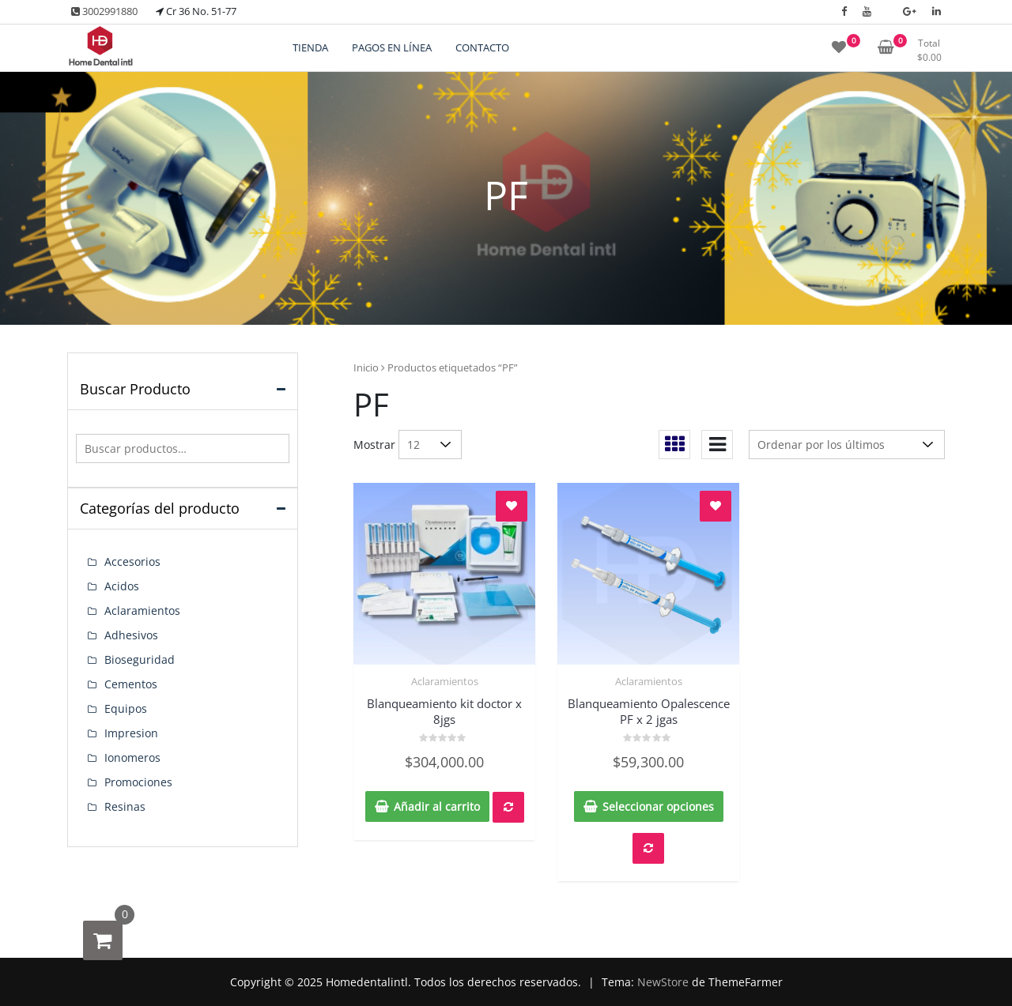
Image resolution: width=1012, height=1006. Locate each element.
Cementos (130, 683)
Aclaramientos (444, 681)
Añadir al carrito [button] (437, 806)
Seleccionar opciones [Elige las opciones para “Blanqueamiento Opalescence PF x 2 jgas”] (658, 806)
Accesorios (132, 561)
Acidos (121, 585)
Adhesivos (131, 634)
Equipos (125, 708)
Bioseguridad (139, 659)
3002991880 (104, 11)
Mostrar (374, 444)
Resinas (124, 806)
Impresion (131, 732)
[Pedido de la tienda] (847, 444)
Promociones (138, 781)
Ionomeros (132, 757)
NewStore (663, 981)
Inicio (366, 367)
